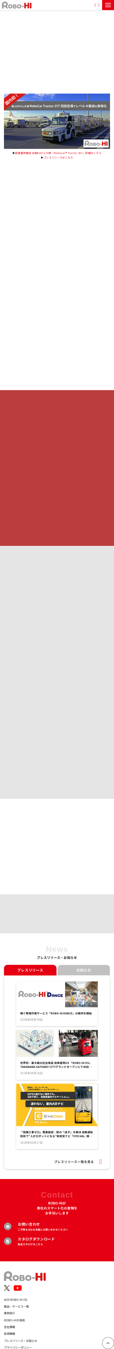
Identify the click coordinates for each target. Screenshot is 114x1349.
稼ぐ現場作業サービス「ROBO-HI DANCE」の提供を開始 (56, 1013)
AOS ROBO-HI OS (15, 1299)
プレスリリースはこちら (58, 157)
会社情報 (9, 1327)
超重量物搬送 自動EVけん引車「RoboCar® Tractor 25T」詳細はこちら (58, 153)
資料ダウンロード (95, 5)
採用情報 (9, 1333)
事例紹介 (9, 1313)
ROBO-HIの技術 (14, 1320)
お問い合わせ (99, 5)
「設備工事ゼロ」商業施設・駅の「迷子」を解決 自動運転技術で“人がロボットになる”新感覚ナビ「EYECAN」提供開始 (56, 1134)
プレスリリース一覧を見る (74, 1161)
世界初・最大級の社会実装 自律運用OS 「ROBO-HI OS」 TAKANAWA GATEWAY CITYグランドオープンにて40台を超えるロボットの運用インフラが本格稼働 (56, 1065)
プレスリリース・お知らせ (20, 1341)
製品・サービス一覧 (16, 1306)
